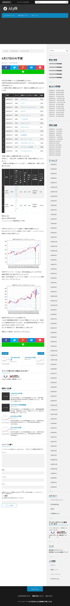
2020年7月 (54, 482)
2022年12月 (54, 350)
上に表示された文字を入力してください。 (13, 497)
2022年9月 (54, 364)
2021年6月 (54, 432)
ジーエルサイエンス (26, 151)
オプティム (24, 99)
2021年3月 (54, 446)
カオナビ (23, 111)
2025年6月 (54, 214)
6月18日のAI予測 (30, 357)
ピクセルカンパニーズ (16, 192)
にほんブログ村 (6, 379)
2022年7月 (54, 373)
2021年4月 (54, 441)
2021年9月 (54, 419)
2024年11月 (54, 246)
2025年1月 (54, 237)
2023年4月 (54, 332)
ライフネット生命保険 (27, 147)
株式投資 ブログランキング (56, 550)
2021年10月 (54, 414)
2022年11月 (54, 355)
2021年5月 (54, 437)
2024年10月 (54, 251)
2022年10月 (54, 360)
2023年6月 (54, 323)
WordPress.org (55, 578)
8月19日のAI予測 (16, 416)
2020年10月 (54, 469)
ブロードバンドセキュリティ (29, 107)
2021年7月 (54, 428)
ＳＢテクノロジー (26, 123)
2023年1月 (54, 346)
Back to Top (35, 589)
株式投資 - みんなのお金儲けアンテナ (58, 552)
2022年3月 (54, 391)
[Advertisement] (35, 31)
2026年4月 (54, 169)
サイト (3, 484)
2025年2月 (54, 232)
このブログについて (9, 15)
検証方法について (23, 15)
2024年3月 (54, 282)
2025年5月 (54, 219)
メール (4, 477)
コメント (4, 452)
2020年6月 (54, 487)
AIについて (35, 15)
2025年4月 (54, 223)
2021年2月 (54, 450)
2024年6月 (54, 269)
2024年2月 (54, 287)
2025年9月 (54, 201)
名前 (3, 470)
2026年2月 (54, 178)
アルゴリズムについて (57, 500)
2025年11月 (54, 191)
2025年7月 (54, 210)
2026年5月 (54, 164)
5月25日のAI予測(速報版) (55, 77)
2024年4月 (54, 278)
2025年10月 (54, 196)
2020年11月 (54, 464)
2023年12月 (54, 296)
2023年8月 (54, 314)
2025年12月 (54, 187)
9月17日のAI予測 (16, 427)
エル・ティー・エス (26, 139)
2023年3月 (54, 337)
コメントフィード (56, 574)
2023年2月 (54, 341)
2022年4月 (54, 387)
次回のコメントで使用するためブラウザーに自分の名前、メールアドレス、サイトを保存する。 (23, 493)
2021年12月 (54, 405)
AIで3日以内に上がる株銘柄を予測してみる (40, 601)
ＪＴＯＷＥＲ (24, 119)
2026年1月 (54, 182)
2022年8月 (54, 369)
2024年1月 (54, 291)
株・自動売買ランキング (15, 379)
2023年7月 (54, 319)
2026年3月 (54, 173)
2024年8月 (54, 260)
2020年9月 (54, 473)
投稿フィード (54, 569)
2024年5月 (54, 273)
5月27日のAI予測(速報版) (18, 405)
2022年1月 (54, 400)
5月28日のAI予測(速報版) (55, 67)
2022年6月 (54, 378)
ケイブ (22, 103)
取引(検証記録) (14, 62)
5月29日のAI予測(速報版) (55, 63)
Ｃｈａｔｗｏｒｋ (26, 115)
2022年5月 (54, 382)
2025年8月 (54, 205)
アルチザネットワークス (27, 143)
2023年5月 (54, 328)
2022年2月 (54, 396)
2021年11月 (54, 409)
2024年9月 (54, 255)
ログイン (53, 565)
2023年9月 (54, 310)
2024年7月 (54, 264)
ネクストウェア (25, 127)
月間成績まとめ (55, 513)
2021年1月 (54, 455)
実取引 (52, 509)
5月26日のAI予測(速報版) (55, 74)
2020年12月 (54, 459)
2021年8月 (54, 423)
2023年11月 (54, 300)
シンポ (22, 131)
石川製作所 (24, 135)
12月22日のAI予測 (16, 393)
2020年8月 (54, 478)
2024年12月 (54, 241)
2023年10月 (54, 305)
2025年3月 (54, 228)
